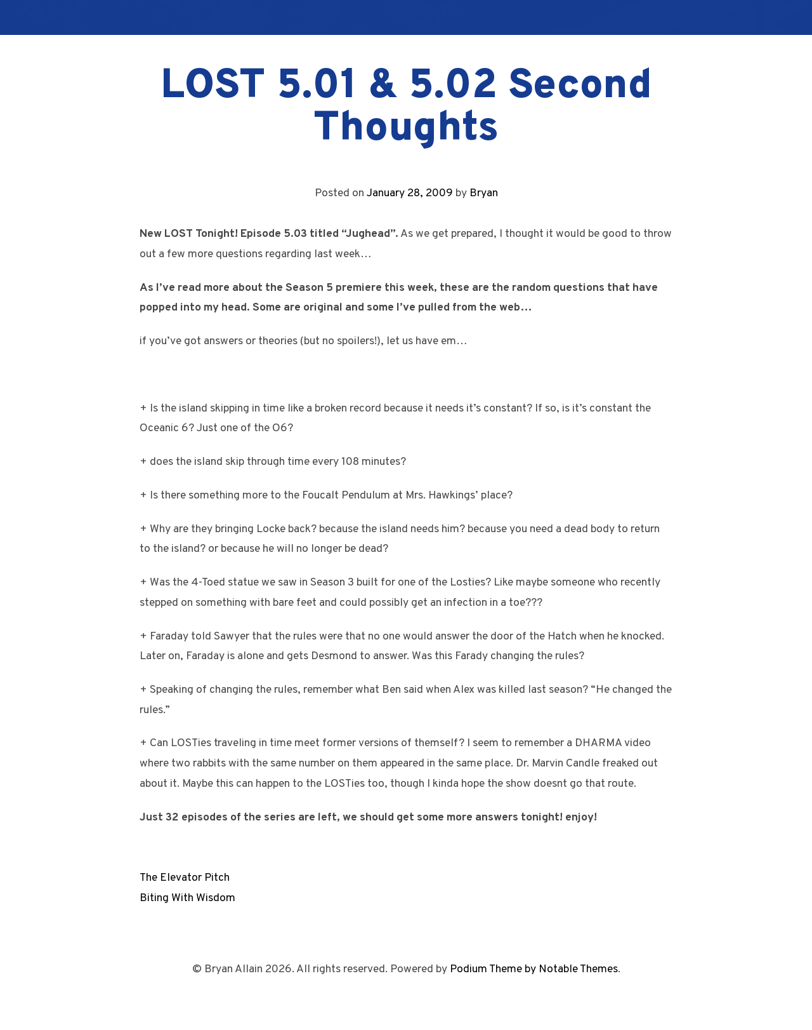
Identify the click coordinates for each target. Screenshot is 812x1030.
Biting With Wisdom (187, 898)
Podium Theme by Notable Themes (534, 969)
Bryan (483, 193)
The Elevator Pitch (185, 878)
